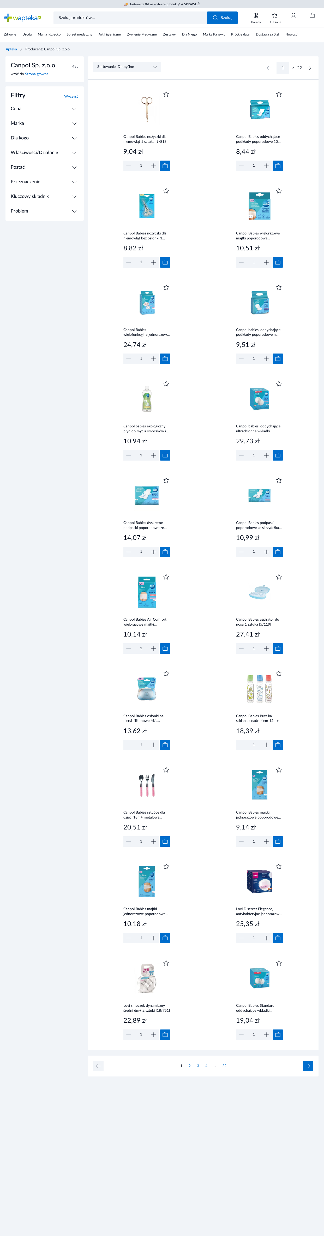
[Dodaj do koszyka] (165, 166)
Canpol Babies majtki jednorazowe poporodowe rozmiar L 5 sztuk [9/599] (144, 912)
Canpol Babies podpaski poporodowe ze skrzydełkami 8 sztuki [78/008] (259, 526)
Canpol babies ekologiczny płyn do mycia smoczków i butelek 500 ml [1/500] (144, 429)
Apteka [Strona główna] (11, 49)
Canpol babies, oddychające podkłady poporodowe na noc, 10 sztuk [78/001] (258, 333)
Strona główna (37, 74)
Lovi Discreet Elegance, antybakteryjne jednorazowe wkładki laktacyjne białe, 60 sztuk (258, 912)
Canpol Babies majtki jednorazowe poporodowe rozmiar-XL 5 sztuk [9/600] (257, 815)
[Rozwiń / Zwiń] (74, 109)
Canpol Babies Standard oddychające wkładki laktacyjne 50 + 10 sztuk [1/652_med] (255, 1008)
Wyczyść (71, 96)
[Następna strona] (309, 68)
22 (224, 1066)
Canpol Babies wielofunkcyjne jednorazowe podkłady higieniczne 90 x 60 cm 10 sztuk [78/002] (146, 333)
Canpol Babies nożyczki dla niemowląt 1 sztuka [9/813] (145, 139)
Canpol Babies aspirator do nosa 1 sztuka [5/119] (257, 622)
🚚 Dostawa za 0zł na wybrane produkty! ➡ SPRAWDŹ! (162, 4)
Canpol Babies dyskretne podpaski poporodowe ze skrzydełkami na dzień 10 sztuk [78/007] (143, 526)
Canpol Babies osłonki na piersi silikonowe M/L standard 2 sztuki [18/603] (144, 719)
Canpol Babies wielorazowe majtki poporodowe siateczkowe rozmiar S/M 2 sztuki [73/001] (258, 236)
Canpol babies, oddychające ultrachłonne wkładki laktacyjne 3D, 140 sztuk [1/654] (258, 429)
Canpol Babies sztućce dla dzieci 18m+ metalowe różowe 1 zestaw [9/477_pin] (146, 815)
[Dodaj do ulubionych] (166, 94)
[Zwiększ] (153, 166)
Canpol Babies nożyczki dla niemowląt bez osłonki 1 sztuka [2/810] (144, 236)
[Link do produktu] (146, 130)
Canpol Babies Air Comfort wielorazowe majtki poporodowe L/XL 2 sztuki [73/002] (144, 622)
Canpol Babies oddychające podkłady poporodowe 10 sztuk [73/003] (258, 139)
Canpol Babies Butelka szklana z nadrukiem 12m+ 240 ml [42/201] (257, 719)
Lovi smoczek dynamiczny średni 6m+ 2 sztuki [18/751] (146, 1008)
